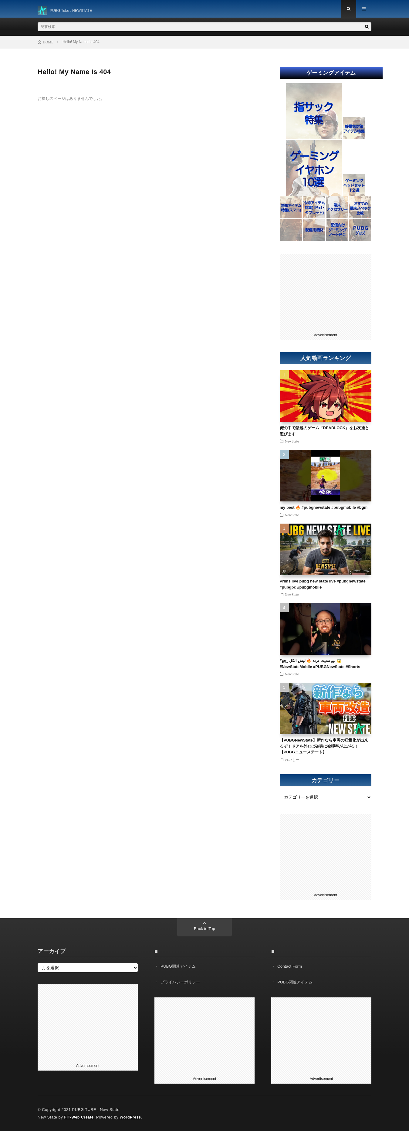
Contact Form (290, 969)
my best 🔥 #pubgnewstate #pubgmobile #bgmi (324, 510)
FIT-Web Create (79, 1120)
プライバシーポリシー (182, 985)
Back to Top (205, 931)
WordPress (132, 1120)
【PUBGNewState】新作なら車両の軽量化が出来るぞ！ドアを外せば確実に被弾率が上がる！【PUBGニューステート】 (324, 749)
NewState (292, 444)
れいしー (292, 762)
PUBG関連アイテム (179, 969)
